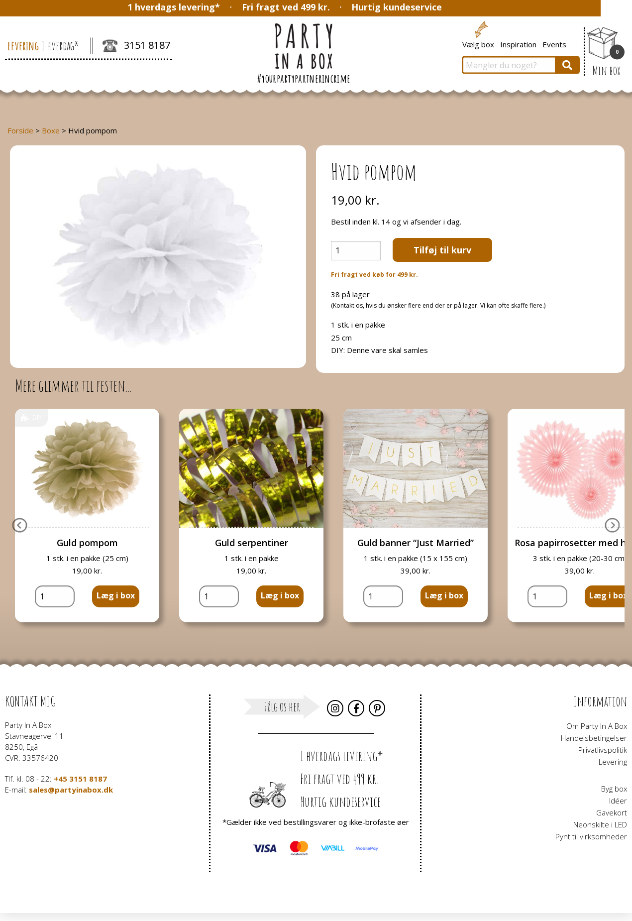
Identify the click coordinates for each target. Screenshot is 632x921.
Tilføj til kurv (442, 250)
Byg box (614, 789)
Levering (613, 762)
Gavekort (611, 812)
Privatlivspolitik (602, 750)
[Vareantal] (356, 250)
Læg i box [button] (116, 595)
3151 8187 (136, 46)
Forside (20, 130)
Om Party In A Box (596, 726)
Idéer (618, 801)
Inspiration (518, 44)
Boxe (51, 130)
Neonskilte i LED (600, 824)
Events (554, 44)
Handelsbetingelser (594, 738)
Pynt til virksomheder (591, 836)
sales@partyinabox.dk (71, 790)
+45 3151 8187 (80, 779)
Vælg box (478, 44)
